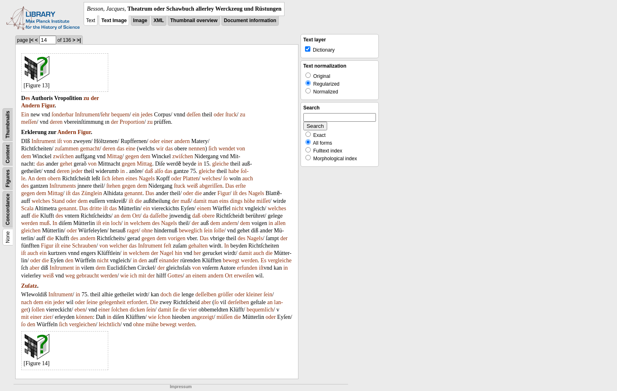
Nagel (166, 253)
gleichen (31, 230)
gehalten (197, 246)
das (121, 148)
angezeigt (202, 317)
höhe (249, 201)
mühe (152, 324)
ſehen (118, 178)
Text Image (114, 20)
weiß (192, 186)
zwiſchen (63, 156)
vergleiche (279, 260)
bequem (120, 114)
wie (124, 276)
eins (224, 201)
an (116, 216)
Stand (58, 201)
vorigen (177, 238)
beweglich (191, 230)
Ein (25, 114)
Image (140, 20)
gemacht (89, 148)
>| (79, 40)
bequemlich (259, 310)
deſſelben (206, 294)
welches (211, 178)
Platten (191, 178)
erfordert (137, 302)
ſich (212, 148)
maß (185, 201)
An (31, 178)
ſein (208, 230)
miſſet (263, 201)
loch (116, 223)
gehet (66, 164)
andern (182, 141)
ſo (225, 178)
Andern (30, 105)
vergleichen (82, 324)
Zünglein (91, 193)
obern (54, 178)
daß (149, 171)
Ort (136, 216)
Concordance (8, 209)
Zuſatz (29, 286)
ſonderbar (63, 114)
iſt (59, 141)
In (54, 223)
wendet (227, 148)
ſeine (92, 302)
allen (279, 223)
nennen (197, 148)
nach (26, 302)
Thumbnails (8, 124)
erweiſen (244, 276)
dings (236, 201)
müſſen (224, 317)
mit (142, 276)
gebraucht (87, 276)
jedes (147, 114)
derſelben (238, 302)
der (95, 98)
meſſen (29, 122)
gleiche (220, 164)
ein (135, 114)
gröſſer (225, 294)
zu (86, 98)
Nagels (147, 178)
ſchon (164, 317)
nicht (238, 208)
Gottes (175, 276)
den (69, 260)
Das (229, 186)
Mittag (114, 156)
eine (130, 148)
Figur (48, 105)
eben (80, 310)
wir (160, 148)
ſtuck (231, 114)
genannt (133, 193)
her (197, 253)
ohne (147, 230)
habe (233, 171)
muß (44, 223)
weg (70, 276)
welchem (140, 223)
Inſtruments (63, 186)
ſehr (105, 114)
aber (34, 268)
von (68, 141)
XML (159, 20)
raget (133, 230)
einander (169, 260)
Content (8, 154)
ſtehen (114, 186)
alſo (159, 171)
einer (167, 141)
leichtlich (109, 324)
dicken (137, 310)
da (145, 216)
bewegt (231, 260)
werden (29, 223)
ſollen (38, 310)
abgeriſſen (210, 186)
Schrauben (84, 246)
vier (192, 310)
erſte (241, 186)
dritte (95, 208)
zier (47, 317)
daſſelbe (159, 216)
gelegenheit (112, 302)
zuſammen (67, 148)
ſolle (219, 230)
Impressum (180, 386)
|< (32, 40)
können (84, 317)
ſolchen (120, 310)
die (198, 193)
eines (131, 178)
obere (208, 216)
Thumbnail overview (193, 20)
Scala (27, 208)
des (25, 186)
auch (247, 178)
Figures (8, 178)
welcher (118, 246)
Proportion (132, 122)
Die (154, 302)
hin (178, 253)
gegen (132, 156)
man (213, 201)
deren (56, 122)
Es (263, 260)
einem (204, 208)
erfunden (247, 268)
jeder (76, 171)
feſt (167, 246)
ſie (175, 310)
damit (200, 201)
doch (165, 294)
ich (133, 276)
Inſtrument (87, 114)
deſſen (193, 114)
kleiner (254, 294)
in (200, 164)
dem (26, 156)
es (27, 98)
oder (219, 114)
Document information (250, 20)
